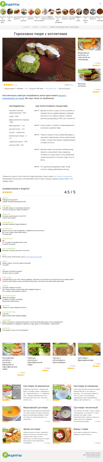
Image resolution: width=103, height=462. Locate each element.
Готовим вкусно (12, 455)
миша (71, 85)
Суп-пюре (6, 387)
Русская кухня (51, 89)
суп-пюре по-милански (63, 176)
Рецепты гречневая (60, 346)
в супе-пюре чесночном (33, 257)
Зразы (5, 430)
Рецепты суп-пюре (85, 346)
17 (16, 85)
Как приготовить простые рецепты (9, 4)
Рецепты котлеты (85, 40)
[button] (100, 3)
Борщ (55, 430)
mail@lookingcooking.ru (93, 457)
